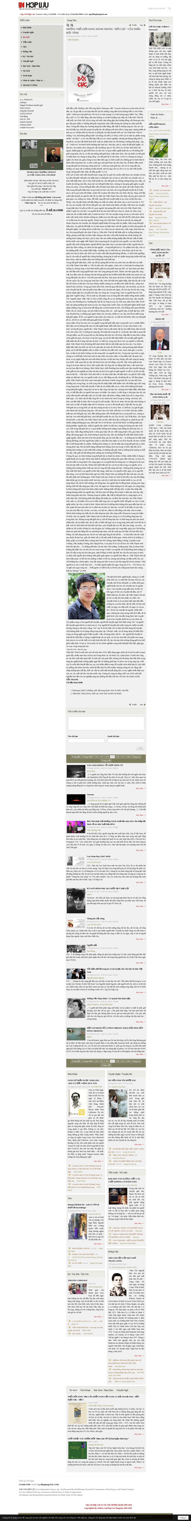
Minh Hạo (134, 1185)
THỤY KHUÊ (92, 1005)
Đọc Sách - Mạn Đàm (103, 1390)
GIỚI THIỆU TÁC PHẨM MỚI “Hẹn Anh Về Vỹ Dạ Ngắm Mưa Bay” (98, 1438)
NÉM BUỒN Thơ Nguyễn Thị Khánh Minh (157, 214)
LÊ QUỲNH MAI (105, 1005)
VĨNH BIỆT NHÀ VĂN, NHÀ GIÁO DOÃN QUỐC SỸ (160, 252)
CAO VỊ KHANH (161, 229)
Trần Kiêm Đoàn (120, 1366)
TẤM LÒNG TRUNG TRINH (123, 1155)
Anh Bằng (24, 116)
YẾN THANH (73, 40)
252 (96, 757)
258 (128, 757)
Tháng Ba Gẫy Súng (96, 918)
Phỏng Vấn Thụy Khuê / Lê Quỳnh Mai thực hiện (108, 998)
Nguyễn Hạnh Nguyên (95, 978)
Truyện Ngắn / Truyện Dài (120, 1074)
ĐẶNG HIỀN (86, 1330)
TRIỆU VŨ (74, 1324)
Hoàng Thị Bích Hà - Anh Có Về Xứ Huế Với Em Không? (83, 1206)
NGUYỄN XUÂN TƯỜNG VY (99, 801)
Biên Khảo (72, 1074)
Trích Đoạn (85, 1390)
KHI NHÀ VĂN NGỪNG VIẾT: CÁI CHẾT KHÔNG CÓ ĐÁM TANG (124, 1180)
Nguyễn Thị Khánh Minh (128, 1243)
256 (117, 757)
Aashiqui (23, 102)
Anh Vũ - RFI (25, 119)
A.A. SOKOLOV (26, 100)
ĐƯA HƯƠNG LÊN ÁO (81, 1248)
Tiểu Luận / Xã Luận (117, 1172)
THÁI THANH (88, 1334)
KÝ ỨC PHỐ (77, 1263)
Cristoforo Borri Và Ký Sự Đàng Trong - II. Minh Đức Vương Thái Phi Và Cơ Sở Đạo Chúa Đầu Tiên (85, 1178)
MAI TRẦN (117, 1375)
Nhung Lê (136, 1237)
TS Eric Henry (108, 1406)
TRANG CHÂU (132, 1267)
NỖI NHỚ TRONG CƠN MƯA (157, 125)
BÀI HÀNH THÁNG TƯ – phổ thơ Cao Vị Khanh (160, 226)
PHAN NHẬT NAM (128, 1381)
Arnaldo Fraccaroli (27, 127)
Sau (141, 25)
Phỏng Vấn (113, 1252)
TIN (150, 243)
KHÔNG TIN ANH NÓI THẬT (83, 1254)
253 (102, 757)
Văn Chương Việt (94, 830)
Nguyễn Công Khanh (118, 1087)
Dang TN (156, 220)
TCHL (160, 280)
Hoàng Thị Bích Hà (95, 1214)
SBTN (89, 894)
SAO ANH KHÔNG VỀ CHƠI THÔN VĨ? (105, 765)
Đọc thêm (139, 788)
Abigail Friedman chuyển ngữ (31, 105)
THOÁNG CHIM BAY (78, 1280)
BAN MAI (91, 771)
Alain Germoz (25, 108)
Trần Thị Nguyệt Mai (95, 1287)
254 (107, 757)
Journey (90, 794)
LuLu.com (56, 197)
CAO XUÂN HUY (94, 862)
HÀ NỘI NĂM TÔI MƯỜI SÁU (122, 1080)
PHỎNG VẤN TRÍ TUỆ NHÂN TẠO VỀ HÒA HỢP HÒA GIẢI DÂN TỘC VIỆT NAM (124, 1363)
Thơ (70, 1198)
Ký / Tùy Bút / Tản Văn (78, 1274)
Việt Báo (159, 422)
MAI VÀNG (76, 1334)
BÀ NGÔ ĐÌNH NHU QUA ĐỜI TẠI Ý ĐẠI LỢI (108, 888)
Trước (134, 25)
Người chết (92, 945)
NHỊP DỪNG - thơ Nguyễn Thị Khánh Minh (158, 205)
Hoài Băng (91, 951)
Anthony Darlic (25, 125)
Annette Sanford (26, 122)
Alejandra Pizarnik (27, 111)
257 (123, 757)
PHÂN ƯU (160, 319)
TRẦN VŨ (117, 1381)
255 (112, 757)
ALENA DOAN (26, 114)
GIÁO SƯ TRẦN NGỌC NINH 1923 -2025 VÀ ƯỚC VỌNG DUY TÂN (83, 1082)
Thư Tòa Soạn (155, 20)
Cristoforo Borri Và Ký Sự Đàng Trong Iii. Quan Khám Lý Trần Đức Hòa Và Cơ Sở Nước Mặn (85, 1169)
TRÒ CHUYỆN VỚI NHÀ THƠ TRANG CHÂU (122, 1259)
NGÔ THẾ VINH (96, 1087)
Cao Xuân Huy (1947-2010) (98, 856)
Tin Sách (73, 1390)
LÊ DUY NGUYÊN (78, 1257)
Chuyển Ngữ (122, 1390)
